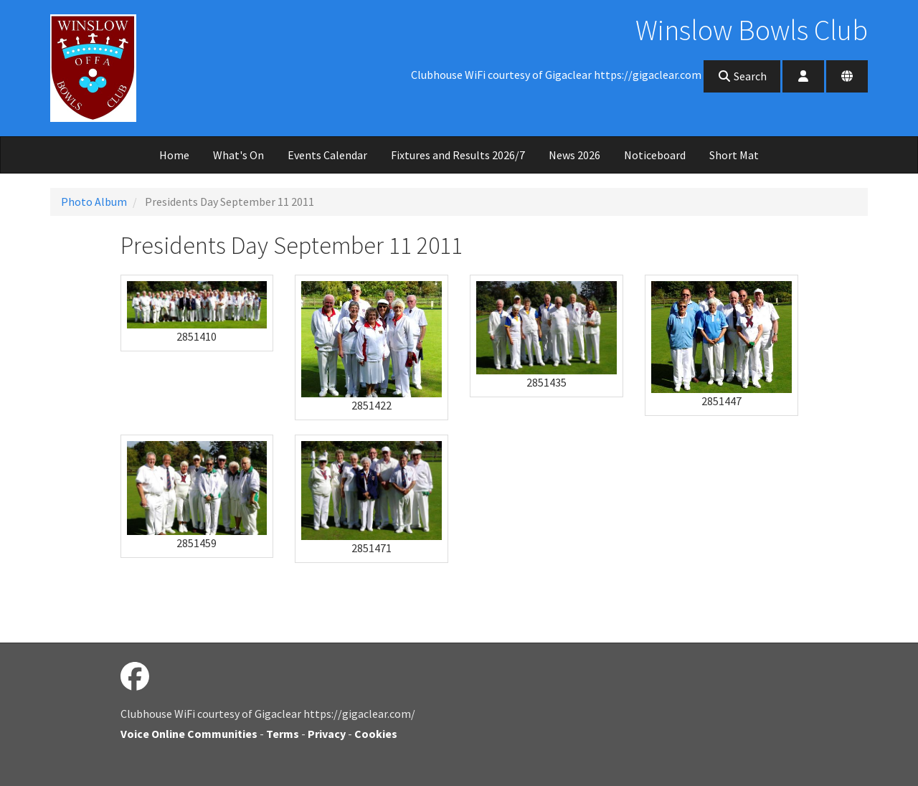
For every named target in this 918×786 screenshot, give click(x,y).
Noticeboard (655, 155)
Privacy (327, 733)
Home (174, 155)
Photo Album (94, 201)
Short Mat (734, 155)
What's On (238, 155)
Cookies (375, 733)
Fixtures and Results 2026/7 (458, 155)
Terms (282, 733)
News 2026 (574, 155)
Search (742, 76)
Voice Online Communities (188, 733)
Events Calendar (327, 155)
